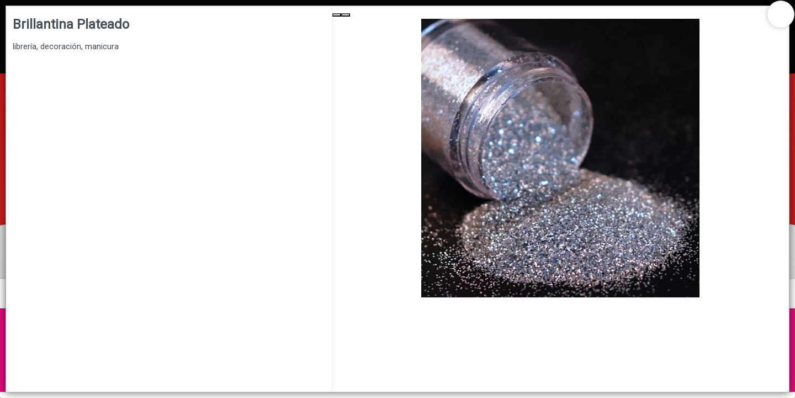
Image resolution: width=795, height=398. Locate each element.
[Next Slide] (345, 15)
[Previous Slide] (336, 15)
